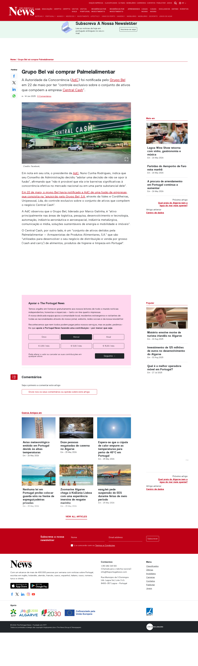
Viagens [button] (120, 16)
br (183, 3)
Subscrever (153, 539)
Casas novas (144, 10)
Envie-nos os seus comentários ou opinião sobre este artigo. (59, 392)
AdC (75, 80)
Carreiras (141, 3)
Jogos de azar (165, 16)
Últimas (121, 3)
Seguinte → (110, 356)
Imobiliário (131, 3)
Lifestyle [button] (95, 16)
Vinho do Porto (108, 16)
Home (37, 9)
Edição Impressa (96, 3)
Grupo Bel (117, 80)
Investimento (83, 16)
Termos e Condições (105, 545)
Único (44, 337)
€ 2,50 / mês (44, 346)
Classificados (111, 3)
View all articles (76, 516)
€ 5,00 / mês (76, 346)
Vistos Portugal (85, 10)
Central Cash (73, 90)
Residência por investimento (98, 10)
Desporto (153, 16)
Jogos (169, 3)
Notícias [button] (39, 16)
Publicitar (161, 3)
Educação (47, 9)
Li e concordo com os (94, 545)
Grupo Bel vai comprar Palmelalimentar (36, 59)
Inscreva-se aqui (128, 29)
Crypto (57, 9)
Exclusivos (164, 9)
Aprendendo (134, 9)
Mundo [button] (60, 16)
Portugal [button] (49, 16)
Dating (175, 9)
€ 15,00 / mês (108, 346)
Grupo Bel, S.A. (76, 196)
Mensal (76, 337)
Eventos (184, 9)
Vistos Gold (75, 10)
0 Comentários (44, 96)
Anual (108, 337)
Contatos (151, 3)
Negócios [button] (70, 16)
